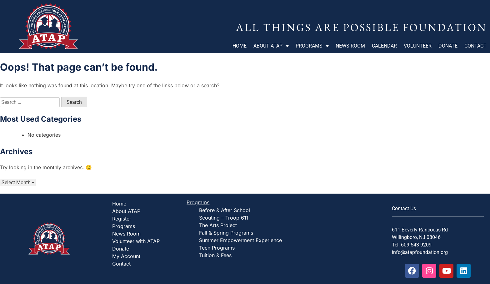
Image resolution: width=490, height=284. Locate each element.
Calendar (384, 46)
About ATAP (271, 46)
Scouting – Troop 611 (223, 218)
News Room (350, 46)
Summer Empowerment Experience (240, 240)
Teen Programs (217, 248)
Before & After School (224, 210)
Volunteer (418, 46)
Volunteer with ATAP (136, 241)
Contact (475, 46)
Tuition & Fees (215, 255)
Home (239, 46)
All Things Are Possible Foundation (361, 27)
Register (121, 219)
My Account (126, 256)
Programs (312, 46)
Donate (448, 46)
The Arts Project (218, 225)
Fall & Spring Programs (226, 233)
